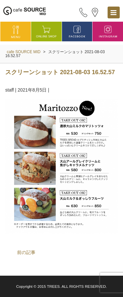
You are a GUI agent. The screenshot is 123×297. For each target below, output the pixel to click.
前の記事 (26, 252)
